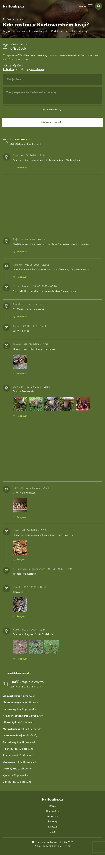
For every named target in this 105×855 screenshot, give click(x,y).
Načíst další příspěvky (18, 673)
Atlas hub (52, 816)
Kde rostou (52, 811)
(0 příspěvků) (20, 709)
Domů (52, 805)
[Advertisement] (52, 204)
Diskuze (52, 826)
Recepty (52, 821)
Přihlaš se (8, 69)
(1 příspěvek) (19, 695)
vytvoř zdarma (35, 69)
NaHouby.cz (13, 6)
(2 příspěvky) (22, 729)
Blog (52, 831)
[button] (90, 6)
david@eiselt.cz (62, 845)
